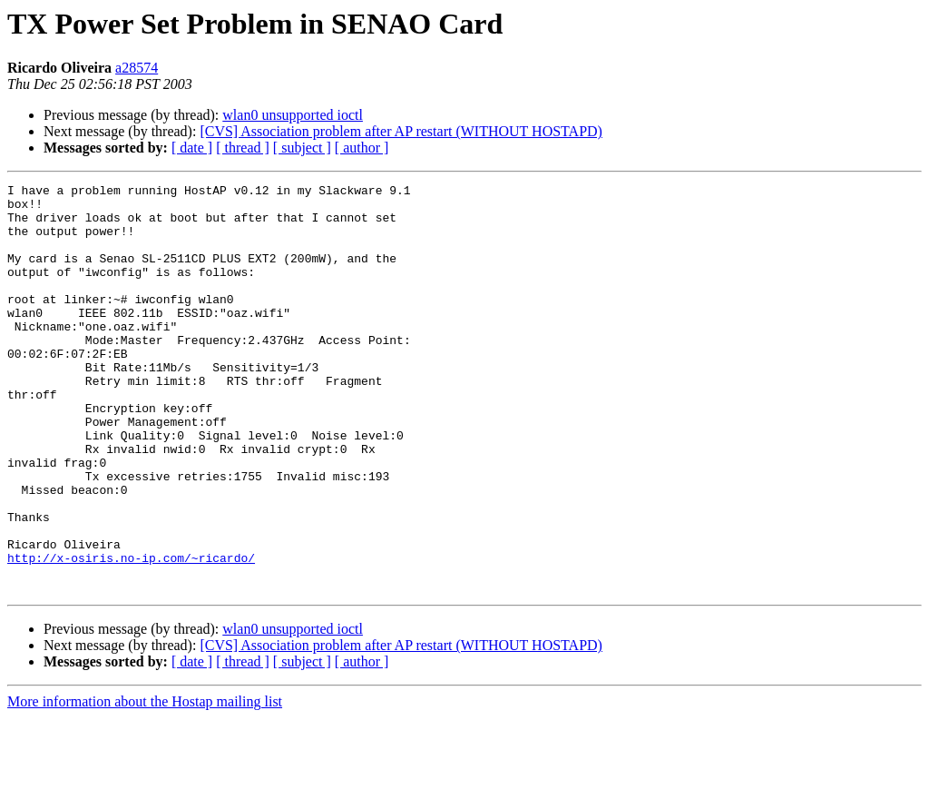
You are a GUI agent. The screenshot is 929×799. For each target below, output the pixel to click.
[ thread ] (242, 147)
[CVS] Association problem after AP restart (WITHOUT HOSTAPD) (401, 131)
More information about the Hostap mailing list (144, 783)
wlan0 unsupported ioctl (292, 115)
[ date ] (191, 147)
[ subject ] (302, 147)
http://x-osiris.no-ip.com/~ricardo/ (131, 634)
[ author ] (362, 147)
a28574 (136, 67)
